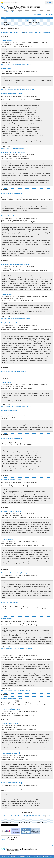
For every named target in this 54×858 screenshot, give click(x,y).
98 (33, 816)
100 (39, 816)
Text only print (36, 14)
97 (30, 816)
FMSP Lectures (7, 40)
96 (27, 816)
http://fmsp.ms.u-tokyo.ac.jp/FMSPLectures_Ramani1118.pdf (18, 89)
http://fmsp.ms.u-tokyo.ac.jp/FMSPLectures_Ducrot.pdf (16, 648)
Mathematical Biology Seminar (12, 93)
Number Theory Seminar (10, 216)
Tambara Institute (41, 822)
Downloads (6, 24)
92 (15, 816)
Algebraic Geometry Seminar (11, 323)
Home (2, 12)
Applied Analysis (7, 539)
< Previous (6, 816)
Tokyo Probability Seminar (11, 602)
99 (36, 816)
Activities (8, 12)
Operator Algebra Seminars (11, 709)
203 (44, 816)
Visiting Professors (33, 22)
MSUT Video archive (24, 822)
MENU (49, 2)
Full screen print (48, 14)
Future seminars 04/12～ (45, 32)
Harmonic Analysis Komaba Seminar (14, 371)
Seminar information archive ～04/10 (12, 32)
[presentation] (10, 229)
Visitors (5, 22)
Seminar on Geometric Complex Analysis (15, 264)
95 (24, 816)
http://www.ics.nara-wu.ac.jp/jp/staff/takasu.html (14, 148)
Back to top (50, 845)
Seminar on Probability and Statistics (14, 152)
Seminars (14, 12)
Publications (39, 820)
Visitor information (7, 825)
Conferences (31, 20)
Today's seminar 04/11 (30, 32)
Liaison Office (5, 820)
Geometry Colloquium (9, 410)
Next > (49, 816)
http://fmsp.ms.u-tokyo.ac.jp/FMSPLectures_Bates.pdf (16, 690)
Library (21, 820)
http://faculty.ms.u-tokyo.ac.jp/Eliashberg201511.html (16, 64)
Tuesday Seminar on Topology (12, 193)
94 (21, 816)
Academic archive (6, 822)
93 (18, 816)
